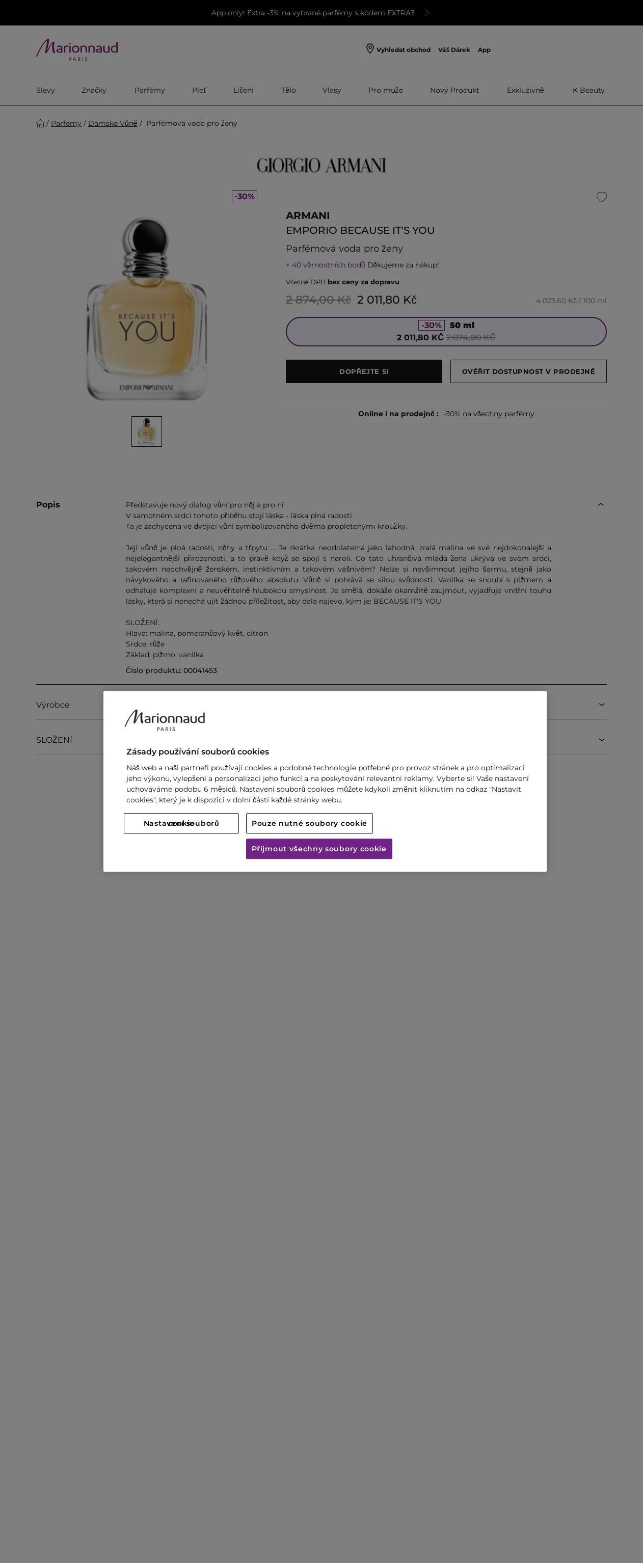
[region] (325, 781)
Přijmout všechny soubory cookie (319, 849)
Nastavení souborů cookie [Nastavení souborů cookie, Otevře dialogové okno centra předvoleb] (181, 823)
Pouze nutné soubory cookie (309, 823)
